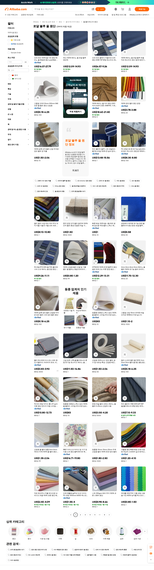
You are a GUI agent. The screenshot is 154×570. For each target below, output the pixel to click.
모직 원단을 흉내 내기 (77, 191)
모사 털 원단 (134, 181)
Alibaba (36, 22)
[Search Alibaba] (62, 9)
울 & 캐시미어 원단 (73, 22)
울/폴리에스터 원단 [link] (90, 22)
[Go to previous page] (71, 515)
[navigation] (18, 268)
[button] (93, 9)
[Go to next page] (109, 515)
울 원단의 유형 (58, 191)
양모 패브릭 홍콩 (120, 550)
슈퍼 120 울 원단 (103, 181)
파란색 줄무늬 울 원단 (128, 555)
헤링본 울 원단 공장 (108, 555)
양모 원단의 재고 (14, 555)
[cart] (123, 9)
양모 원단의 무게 (117, 186)
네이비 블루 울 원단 (63, 181)
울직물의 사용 (90, 555)
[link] (151, 547)
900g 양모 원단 (58, 186)
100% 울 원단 (13, 560)
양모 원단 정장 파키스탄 (38, 550)
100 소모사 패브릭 (33, 555)
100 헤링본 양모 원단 (59, 550)
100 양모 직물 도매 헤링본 (70, 555)
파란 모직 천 (136, 550)
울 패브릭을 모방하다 (78, 186)
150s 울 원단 (119, 181)
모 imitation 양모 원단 (83, 181)
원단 (60, 22)
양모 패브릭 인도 (41, 191)
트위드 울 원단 (50, 555)
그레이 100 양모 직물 (43, 181)
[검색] (100, 9)
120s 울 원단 (134, 186)
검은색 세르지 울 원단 (80, 550)
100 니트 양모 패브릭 (98, 186)
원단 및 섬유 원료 (48, 22)
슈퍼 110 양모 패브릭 (101, 550)
